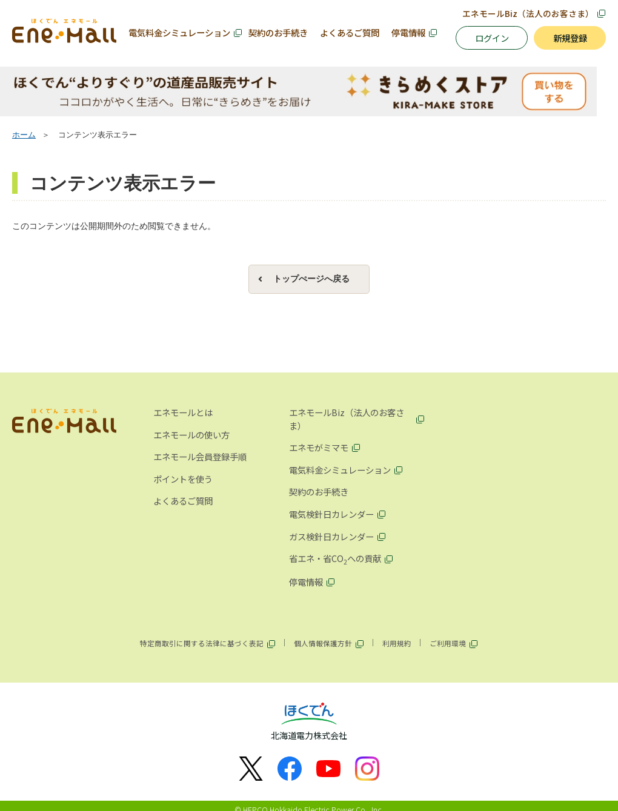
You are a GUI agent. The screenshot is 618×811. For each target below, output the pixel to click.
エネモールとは (183, 413)
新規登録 (570, 37)
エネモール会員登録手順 (200, 457)
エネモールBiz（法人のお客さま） (528, 13)
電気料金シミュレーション (179, 32)
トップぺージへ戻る (311, 279)
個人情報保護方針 (323, 644)
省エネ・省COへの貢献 (335, 560)
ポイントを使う (183, 480)
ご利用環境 (448, 644)
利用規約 (396, 644)
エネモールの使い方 (191, 435)
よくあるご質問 (349, 32)
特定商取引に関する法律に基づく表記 (202, 644)
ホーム (24, 136)
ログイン (492, 37)
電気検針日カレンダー (331, 515)
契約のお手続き (278, 32)
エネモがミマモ (318, 448)
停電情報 (408, 32)
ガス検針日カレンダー (331, 537)
